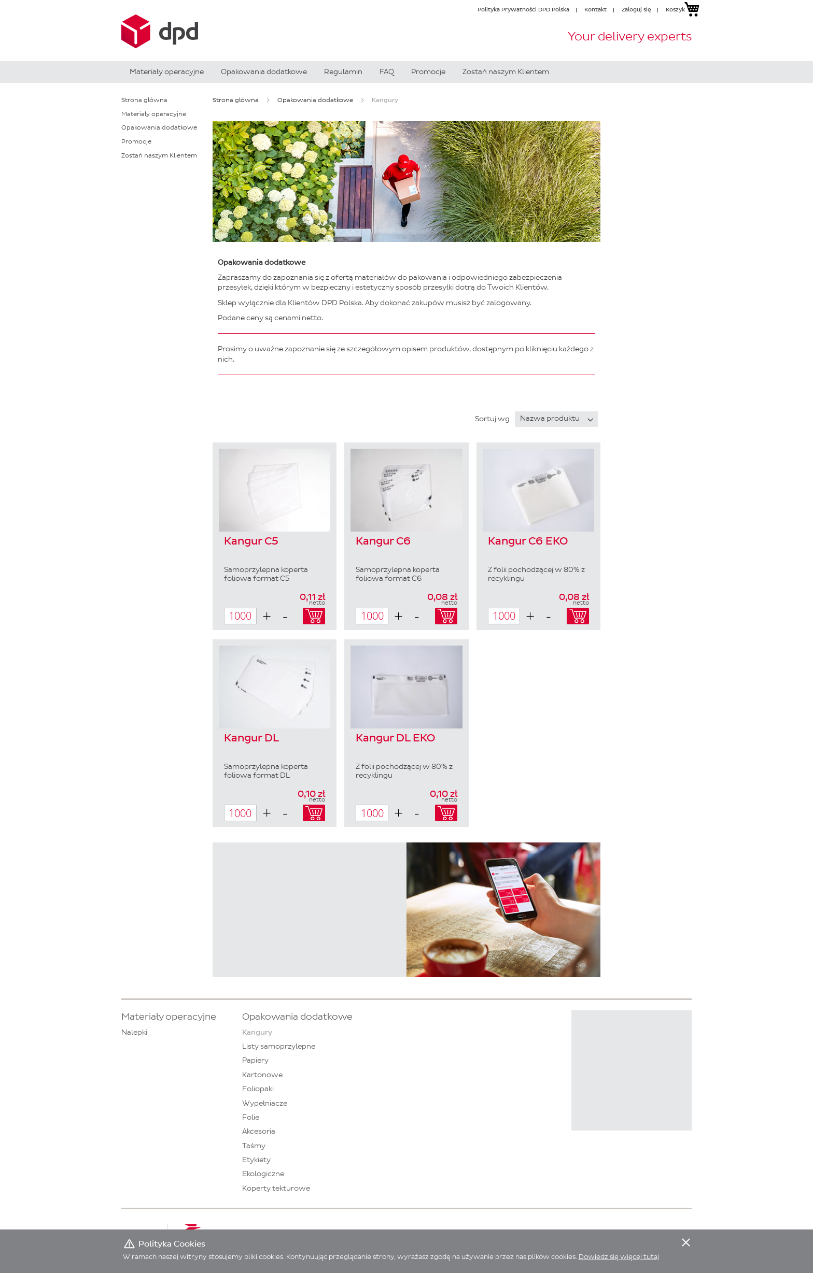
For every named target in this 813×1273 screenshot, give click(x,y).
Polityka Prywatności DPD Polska (523, 9)
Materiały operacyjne (153, 114)
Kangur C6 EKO (528, 541)
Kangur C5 (251, 541)
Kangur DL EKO (395, 738)
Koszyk (675, 9)
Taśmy (253, 1145)
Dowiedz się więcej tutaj (619, 1257)
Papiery (255, 1060)
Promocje (136, 141)
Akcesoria (258, 1131)
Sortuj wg (492, 418)
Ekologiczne (263, 1173)
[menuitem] (167, 72)
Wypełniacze (264, 1103)
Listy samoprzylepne (278, 1046)
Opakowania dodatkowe (315, 100)
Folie (250, 1117)
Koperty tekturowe (276, 1188)
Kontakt (595, 9)
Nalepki (134, 1032)
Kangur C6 (383, 541)
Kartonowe (262, 1074)
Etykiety (256, 1159)
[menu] (406, 72)
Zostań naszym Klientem (159, 155)
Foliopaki (258, 1088)
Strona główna (236, 100)
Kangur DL (251, 738)
